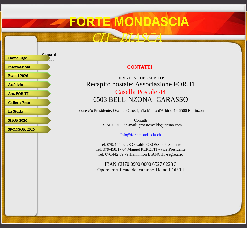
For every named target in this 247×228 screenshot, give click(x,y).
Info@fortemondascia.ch (140, 135)
